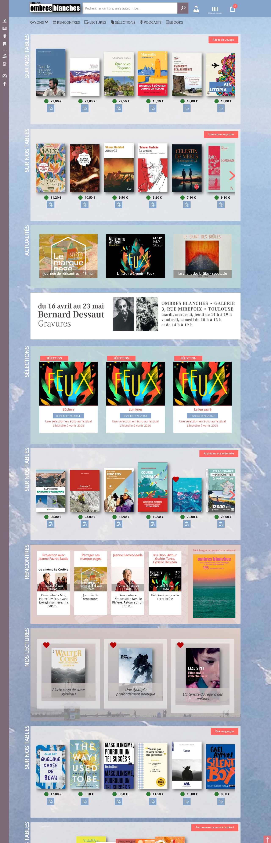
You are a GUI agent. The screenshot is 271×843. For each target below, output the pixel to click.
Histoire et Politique (68, 416)
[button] (232, 80)
